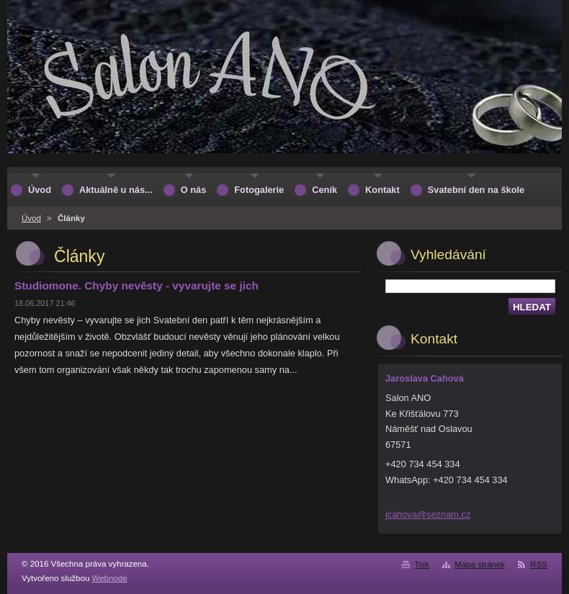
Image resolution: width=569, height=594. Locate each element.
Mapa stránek (479, 564)
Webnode (109, 578)
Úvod (31, 218)
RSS (538, 564)
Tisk (421, 564)
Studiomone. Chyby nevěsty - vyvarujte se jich (136, 285)
